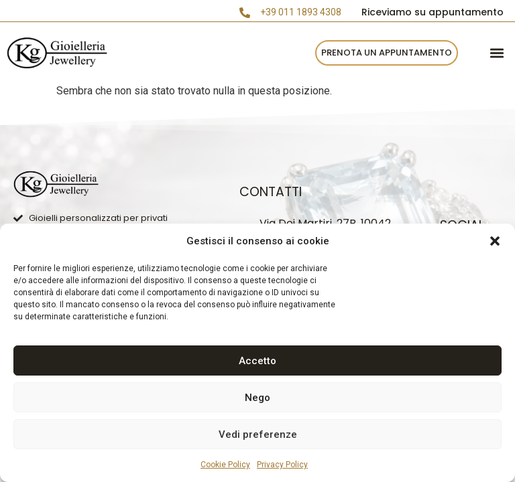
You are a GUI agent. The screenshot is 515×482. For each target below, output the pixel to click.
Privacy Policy (282, 464)
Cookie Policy (225, 464)
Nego (257, 398)
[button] (495, 241)
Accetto (257, 361)
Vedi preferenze (258, 434)
